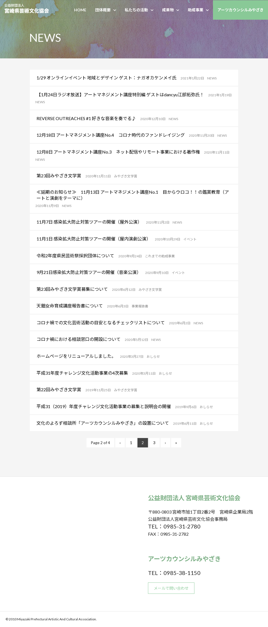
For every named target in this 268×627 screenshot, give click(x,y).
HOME (80, 9)
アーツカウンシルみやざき (240, 9)
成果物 (168, 9)
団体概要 (103, 9)
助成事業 (195, 9)
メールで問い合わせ (171, 588)
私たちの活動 (136, 9)
